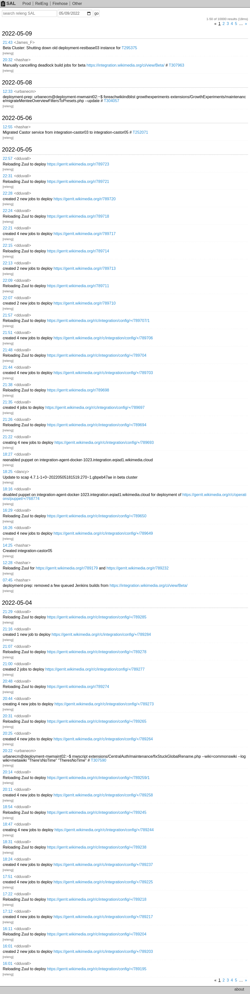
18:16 (7, 489)
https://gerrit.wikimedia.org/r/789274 (78, 687)
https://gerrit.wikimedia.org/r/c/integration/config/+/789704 (96, 355)
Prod (26, 3)
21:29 (7, 612)
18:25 (7, 472)
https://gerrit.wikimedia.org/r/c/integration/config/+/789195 (96, 969)
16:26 (7, 528)
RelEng (41, 3)
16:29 (7, 510)
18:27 (7, 454)
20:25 (7, 733)
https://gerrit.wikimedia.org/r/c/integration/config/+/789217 (103, 917)
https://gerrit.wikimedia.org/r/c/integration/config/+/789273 (104, 704)
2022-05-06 (17, 118)
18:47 (7, 824)
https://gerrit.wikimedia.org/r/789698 (78, 390)
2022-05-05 (17, 150)
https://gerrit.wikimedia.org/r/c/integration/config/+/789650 (96, 516)
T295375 (129, 48)
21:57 (7, 315)
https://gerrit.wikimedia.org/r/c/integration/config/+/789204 (96, 934)
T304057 (111, 101)
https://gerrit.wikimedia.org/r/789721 (78, 181)
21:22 (7, 437)
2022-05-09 (17, 34)
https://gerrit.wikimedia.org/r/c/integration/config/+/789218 (96, 899)
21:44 (7, 367)
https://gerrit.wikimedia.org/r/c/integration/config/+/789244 (104, 830)
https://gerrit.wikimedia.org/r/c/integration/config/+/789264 (103, 739)
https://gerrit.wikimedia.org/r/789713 (84, 268)
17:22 (7, 894)
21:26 (7, 419)
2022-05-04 (17, 603)
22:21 (7, 228)
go (96, 13)
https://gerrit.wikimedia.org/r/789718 (78, 216)
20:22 (7, 751)
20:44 (7, 699)
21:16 (7, 629)
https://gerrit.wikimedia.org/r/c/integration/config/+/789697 (95, 407)
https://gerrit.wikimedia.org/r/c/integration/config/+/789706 (103, 338)
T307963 (176, 65)
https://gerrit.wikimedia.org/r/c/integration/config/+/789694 (96, 425)
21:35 (7, 402)
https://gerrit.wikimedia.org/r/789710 (84, 303)
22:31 (7, 176)
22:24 (7, 211)
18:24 (7, 859)
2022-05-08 (17, 82)
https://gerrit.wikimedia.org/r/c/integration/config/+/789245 (96, 812)
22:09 (7, 280)
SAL (8, 3)
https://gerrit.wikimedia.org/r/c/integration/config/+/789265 (96, 721)
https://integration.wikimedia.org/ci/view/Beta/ (126, 65)
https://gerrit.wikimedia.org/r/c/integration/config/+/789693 (104, 442)
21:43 (7, 42)
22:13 (7, 263)
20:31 (7, 716)
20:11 (7, 789)
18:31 (7, 842)
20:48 (7, 681)
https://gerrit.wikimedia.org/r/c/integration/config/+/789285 (96, 617)
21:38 (7, 385)
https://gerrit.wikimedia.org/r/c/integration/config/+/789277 (95, 669)
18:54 (7, 807)
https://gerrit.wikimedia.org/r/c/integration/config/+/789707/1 (98, 321)
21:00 (7, 664)
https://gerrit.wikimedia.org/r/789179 (67, 568)
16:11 (7, 929)
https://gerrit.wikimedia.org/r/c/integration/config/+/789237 (103, 865)
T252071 (140, 132)
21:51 (7, 333)
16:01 (7, 946)
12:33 (7, 91)
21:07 (7, 646)
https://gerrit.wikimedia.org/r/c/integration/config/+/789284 (101, 634)
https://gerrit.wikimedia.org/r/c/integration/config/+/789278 (96, 652)
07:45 (7, 580)
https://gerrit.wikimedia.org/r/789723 (78, 164)
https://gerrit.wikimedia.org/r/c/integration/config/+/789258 (103, 795)
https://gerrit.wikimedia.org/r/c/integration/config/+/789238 (96, 847)
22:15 (7, 245)
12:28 (7, 563)
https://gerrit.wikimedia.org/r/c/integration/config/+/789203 (103, 951)
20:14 (7, 772)
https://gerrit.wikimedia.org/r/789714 (78, 251)
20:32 (7, 60)
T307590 (98, 760)
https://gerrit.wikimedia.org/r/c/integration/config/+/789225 (103, 882)
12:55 (7, 127)
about (239, 989)
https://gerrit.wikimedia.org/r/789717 (84, 234)
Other (77, 3)
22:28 (7, 193)
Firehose (60, 3)
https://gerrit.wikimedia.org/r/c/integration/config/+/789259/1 (98, 778)
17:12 (7, 911)
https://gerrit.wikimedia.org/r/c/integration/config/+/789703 (103, 373)
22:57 (7, 158)
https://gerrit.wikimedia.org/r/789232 (137, 568)
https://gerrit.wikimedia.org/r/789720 (84, 199)
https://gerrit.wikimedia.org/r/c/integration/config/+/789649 (103, 533)
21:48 (7, 350)
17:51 (7, 877)
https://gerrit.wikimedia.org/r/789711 (78, 286)
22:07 (7, 298)
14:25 (7, 545)
